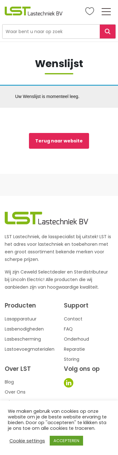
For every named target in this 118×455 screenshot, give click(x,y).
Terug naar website (59, 141)
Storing (71, 359)
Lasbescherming (23, 339)
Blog (9, 382)
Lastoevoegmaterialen (29, 349)
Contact (73, 319)
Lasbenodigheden (24, 329)
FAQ (68, 329)
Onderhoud (76, 339)
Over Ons (15, 392)
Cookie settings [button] (27, 441)
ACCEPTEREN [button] (66, 441)
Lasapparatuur (21, 319)
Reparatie (74, 349)
